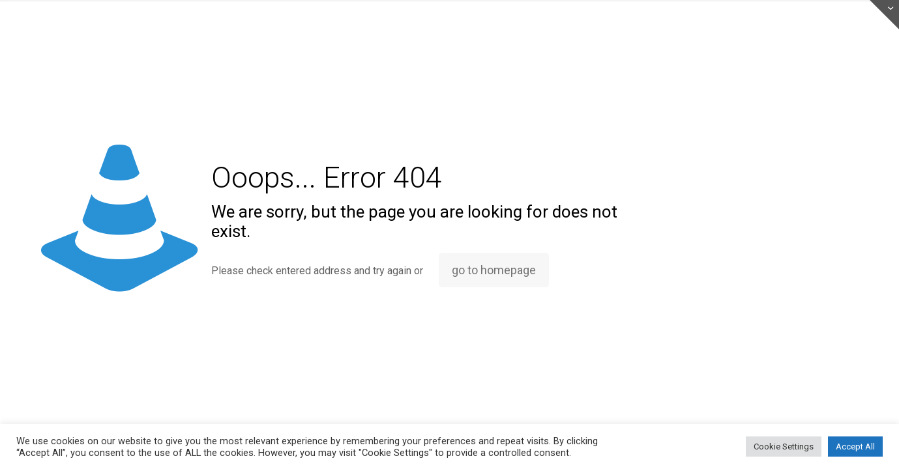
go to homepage (494, 270)
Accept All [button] (855, 446)
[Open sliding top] (884, 14)
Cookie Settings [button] (784, 446)
